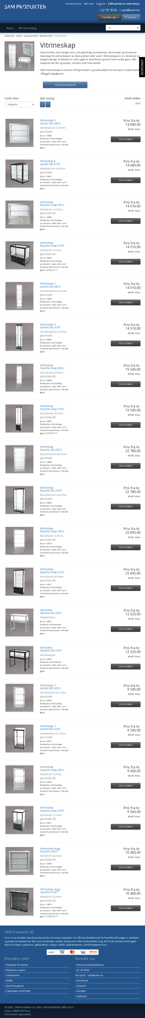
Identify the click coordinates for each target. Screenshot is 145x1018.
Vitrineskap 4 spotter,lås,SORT (50, 326)
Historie (80, 985)
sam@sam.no (130, 10)
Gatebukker (12, 975)
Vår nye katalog (27, 28)
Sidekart (80, 996)
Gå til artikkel (126, 139)
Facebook (81, 980)
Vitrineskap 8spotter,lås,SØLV (51, 448)
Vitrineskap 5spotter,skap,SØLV (52, 366)
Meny (19, 36)
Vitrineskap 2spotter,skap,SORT (52, 809)
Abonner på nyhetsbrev (89, 964)
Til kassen (131, 17)
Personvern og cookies (18, 1014)
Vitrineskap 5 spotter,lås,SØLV (50, 285)
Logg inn (101, 3)
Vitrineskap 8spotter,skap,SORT (52, 244)
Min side (89, 3)
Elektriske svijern (15, 970)
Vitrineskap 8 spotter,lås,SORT (50, 162)
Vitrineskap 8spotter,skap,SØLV (52, 203)
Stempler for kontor (17, 964)
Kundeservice (74, 3)
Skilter (9, 980)
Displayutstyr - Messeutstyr (38, 36)
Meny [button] (10, 28)
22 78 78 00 (108, 10)
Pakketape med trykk (17, 991)
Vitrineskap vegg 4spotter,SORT (50, 890)
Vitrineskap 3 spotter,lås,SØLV (50, 686)
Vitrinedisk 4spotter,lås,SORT (51, 649)
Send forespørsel (65, 85)
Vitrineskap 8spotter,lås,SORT (51, 489)
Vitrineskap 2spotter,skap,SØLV (52, 768)
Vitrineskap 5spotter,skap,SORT (52, 407)
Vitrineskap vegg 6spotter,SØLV (50, 850)
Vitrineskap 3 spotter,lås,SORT (50, 727)
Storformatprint (14, 985)
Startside (10, 36)
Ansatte (80, 991)
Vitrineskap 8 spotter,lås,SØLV (50, 121)
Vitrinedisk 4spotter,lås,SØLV (51, 611)
